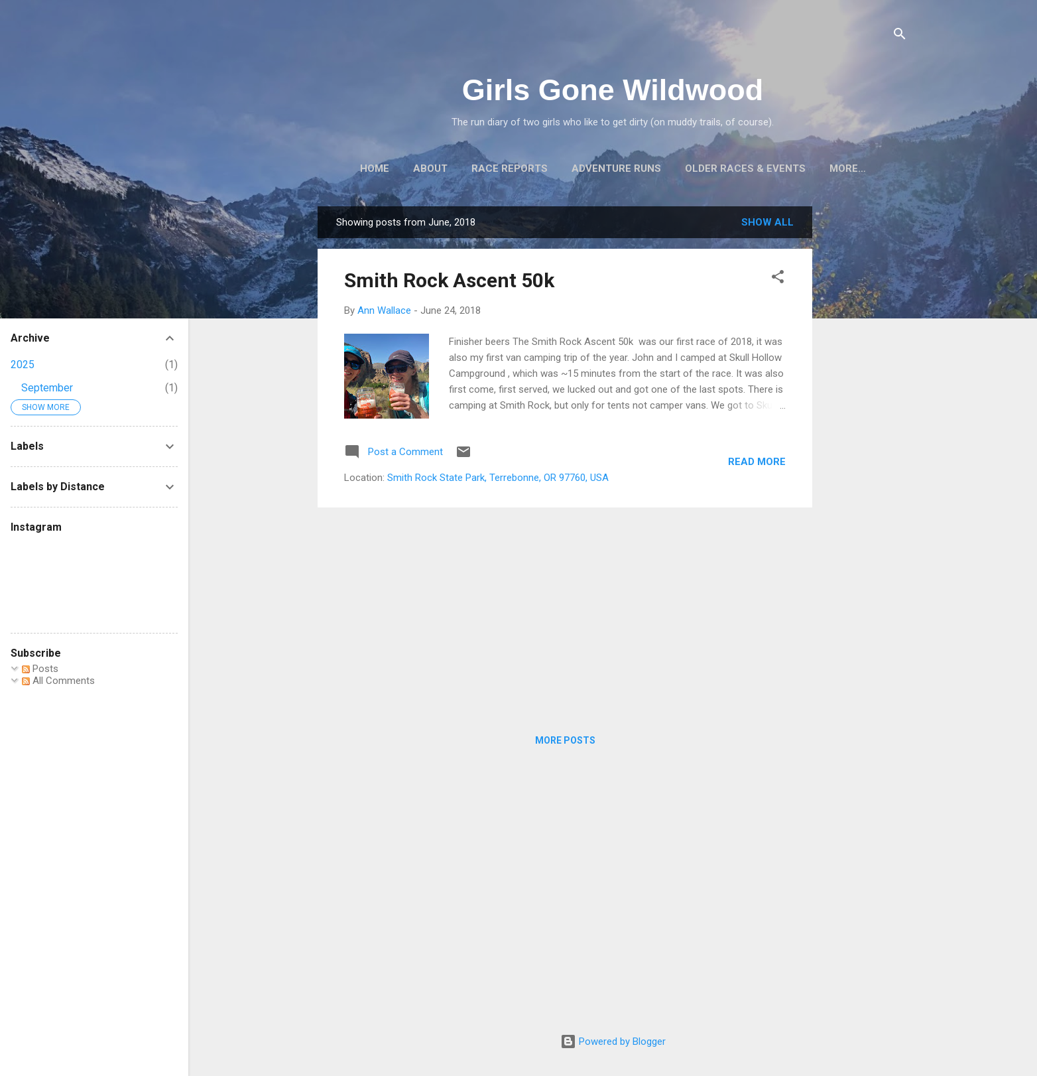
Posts (40, 669)
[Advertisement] (865, 405)
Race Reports (509, 168)
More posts (565, 740)
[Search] (900, 36)
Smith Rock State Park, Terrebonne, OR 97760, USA (498, 478)
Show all (767, 222)
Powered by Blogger (613, 1041)
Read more (757, 462)
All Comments (58, 681)
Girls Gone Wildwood (613, 90)
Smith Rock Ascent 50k (449, 280)
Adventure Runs (616, 168)
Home (374, 168)
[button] (778, 279)
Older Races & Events (745, 168)
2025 (22, 364)
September (47, 387)
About (430, 168)
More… (847, 168)
